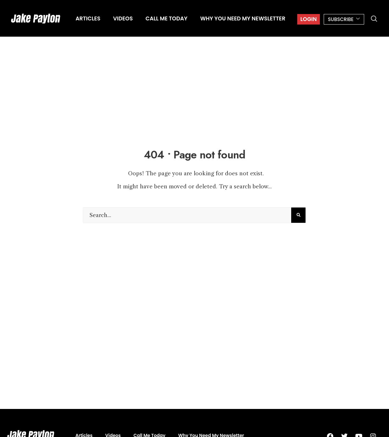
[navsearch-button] (374, 19)
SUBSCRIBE (344, 19)
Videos (123, 18)
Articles (88, 18)
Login (308, 19)
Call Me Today (167, 18)
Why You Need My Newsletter (242, 18)
